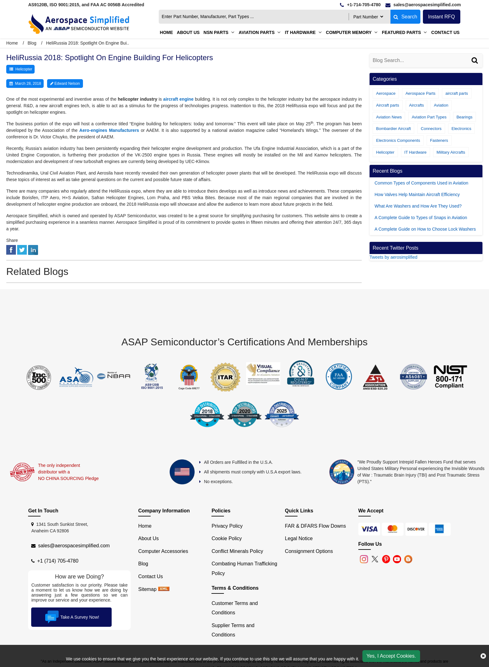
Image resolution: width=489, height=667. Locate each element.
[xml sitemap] (163, 589)
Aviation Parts (256, 32)
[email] (423, 5)
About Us (148, 538)
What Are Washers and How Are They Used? (418, 206)
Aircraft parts (387, 105)
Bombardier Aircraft (393, 128)
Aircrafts (416, 105)
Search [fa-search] (405, 16)
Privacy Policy (227, 526)
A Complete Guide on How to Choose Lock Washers (425, 229)
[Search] (476, 67)
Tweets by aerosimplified (393, 257)
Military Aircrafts (451, 152)
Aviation (441, 105)
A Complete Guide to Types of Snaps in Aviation (421, 217)
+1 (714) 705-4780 (57, 561)
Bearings (464, 117)
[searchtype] (368, 16)
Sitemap (147, 589)
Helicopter (23, 69)
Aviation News (389, 117)
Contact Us (445, 32)
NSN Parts (216, 32)
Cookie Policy (226, 538)
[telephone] (360, 5)
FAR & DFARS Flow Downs (315, 526)
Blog (31, 43)
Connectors (431, 128)
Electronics (462, 128)
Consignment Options (309, 551)
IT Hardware (300, 32)
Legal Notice (299, 538)
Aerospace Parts (420, 93)
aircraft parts (456, 93)
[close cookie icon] (483, 656)
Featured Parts (401, 32)
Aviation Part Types (429, 117)
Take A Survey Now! (71, 617)
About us (188, 32)
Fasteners (439, 140)
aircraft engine (178, 99)
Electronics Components (398, 140)
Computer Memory (348, 32)
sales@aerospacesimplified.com (74, 545)
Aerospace (385, 93)
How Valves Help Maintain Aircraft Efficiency (417, 194)
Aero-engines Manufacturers (109, 130)
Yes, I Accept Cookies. (391, 656)
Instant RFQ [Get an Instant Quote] (441, 16)
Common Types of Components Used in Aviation (421, 182)
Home (166, 32)
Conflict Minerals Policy (237, 551)
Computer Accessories (163, 551)
